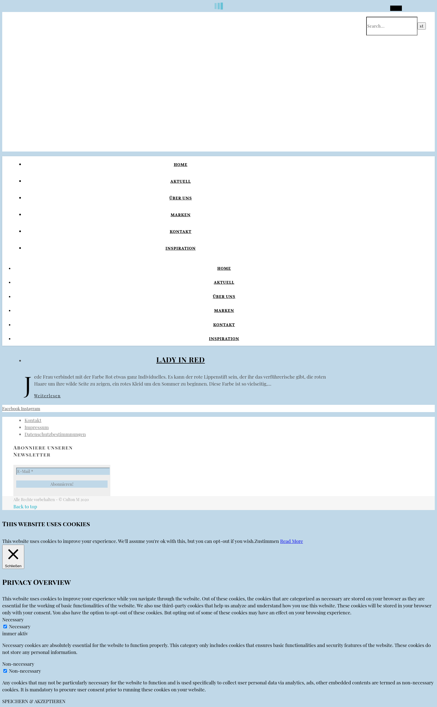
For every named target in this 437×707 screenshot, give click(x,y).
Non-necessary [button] (18, 664)
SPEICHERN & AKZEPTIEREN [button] (33, 701)
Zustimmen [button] (267, 541)
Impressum (37, 427)
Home (180, 164)
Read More (291, 541)
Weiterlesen (47, 395)
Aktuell (180, 181)
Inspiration (181, 248)
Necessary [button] (13, 619)
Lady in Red (180, 359)
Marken (181, 214)
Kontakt (180, 231)
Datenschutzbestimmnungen (55, 434)
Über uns (180, 198)
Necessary (19, 626)
